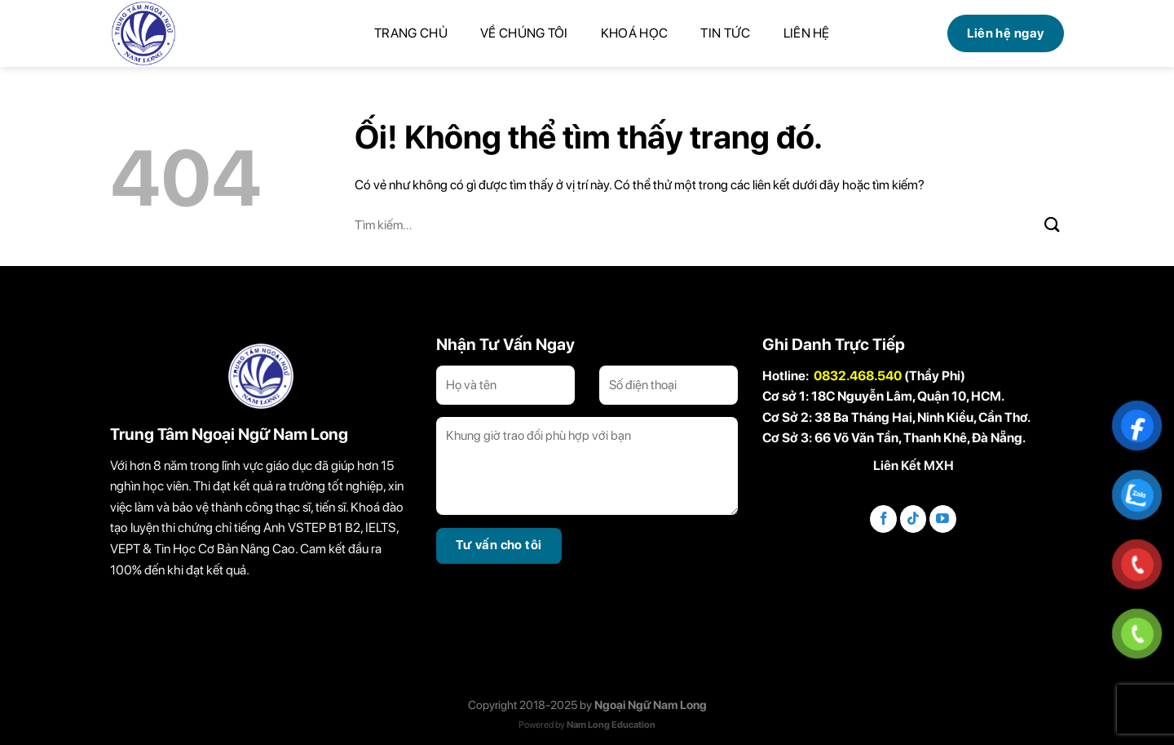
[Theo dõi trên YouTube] (942, 519)
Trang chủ (411, 33)
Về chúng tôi (524, 33)
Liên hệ (806, 33)
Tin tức (725, 33)
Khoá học (635, 33)
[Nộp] (1052, 224)
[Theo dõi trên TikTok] (913, 519)
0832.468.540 (858, 376)
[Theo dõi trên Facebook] (883, 519)
